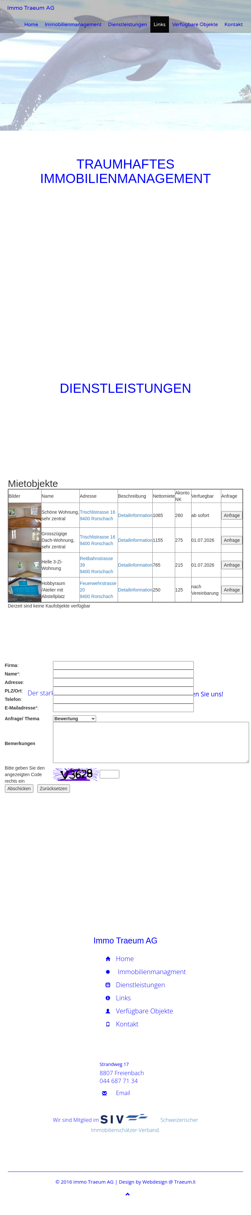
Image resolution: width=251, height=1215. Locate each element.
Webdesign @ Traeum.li (169, 1181)
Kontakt (234, 24)
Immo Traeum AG (29, 8)
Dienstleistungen (127, 24)
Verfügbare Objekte (195, 24)
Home (31, 24)
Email (123, 1093)
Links (160, 24)
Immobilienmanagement (73, 24)
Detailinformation (135, 515)
